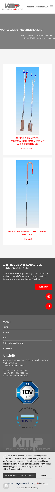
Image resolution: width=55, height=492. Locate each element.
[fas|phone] (27, 306)
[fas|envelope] (27, 296)
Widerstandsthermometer (40, 35)
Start (23, 35)
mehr (44, 475)
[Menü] (51, 6)
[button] (26, 148)
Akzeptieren (27, 475)
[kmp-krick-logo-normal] (12, 6)
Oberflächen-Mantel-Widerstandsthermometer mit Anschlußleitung (27, 141)
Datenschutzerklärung (31, 488)
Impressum (20, 488)
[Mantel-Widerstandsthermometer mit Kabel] (27, 194)
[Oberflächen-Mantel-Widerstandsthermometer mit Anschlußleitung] (27, 101)
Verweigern (11, 475)
